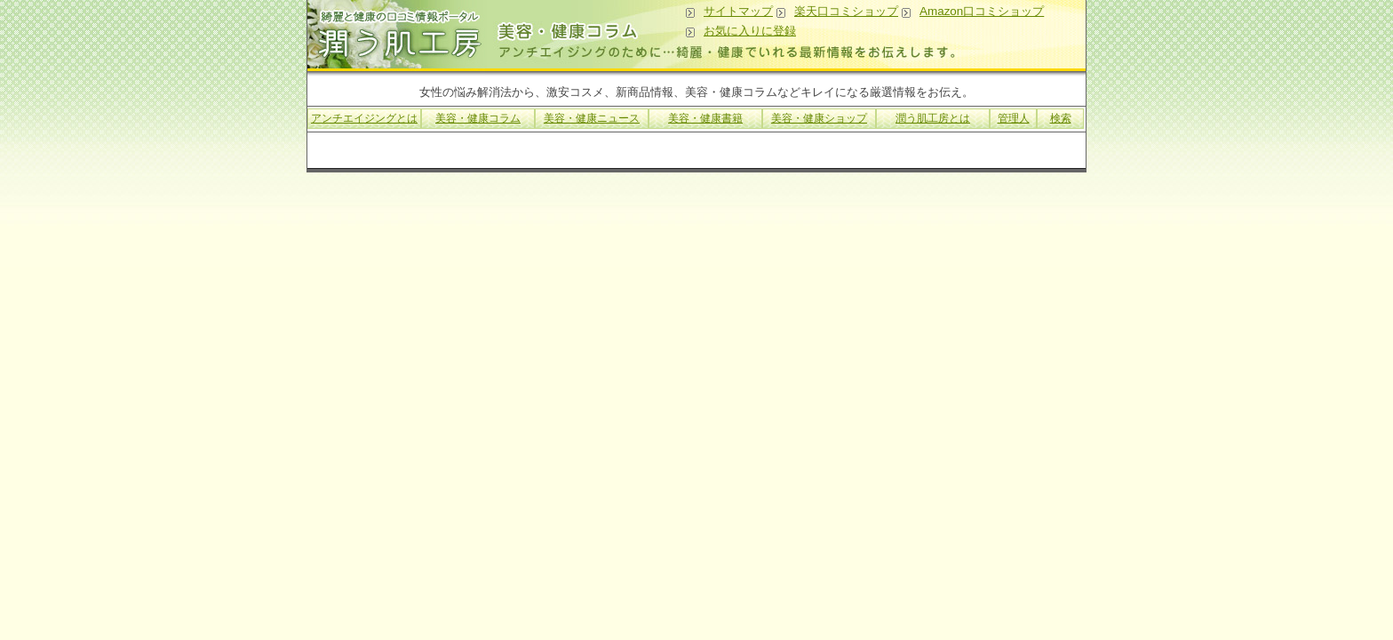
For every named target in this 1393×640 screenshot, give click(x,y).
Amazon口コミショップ (981, 11)
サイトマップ (738, 11)
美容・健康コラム (478, 118)
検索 (1060, 118)
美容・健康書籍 (705, 118)
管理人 (1014, 118)
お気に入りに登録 (750, 30)
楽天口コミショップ (846, 11)
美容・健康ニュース (592, 118)
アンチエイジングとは (364, 118)
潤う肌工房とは (933, 118)
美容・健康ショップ (819, 118)
